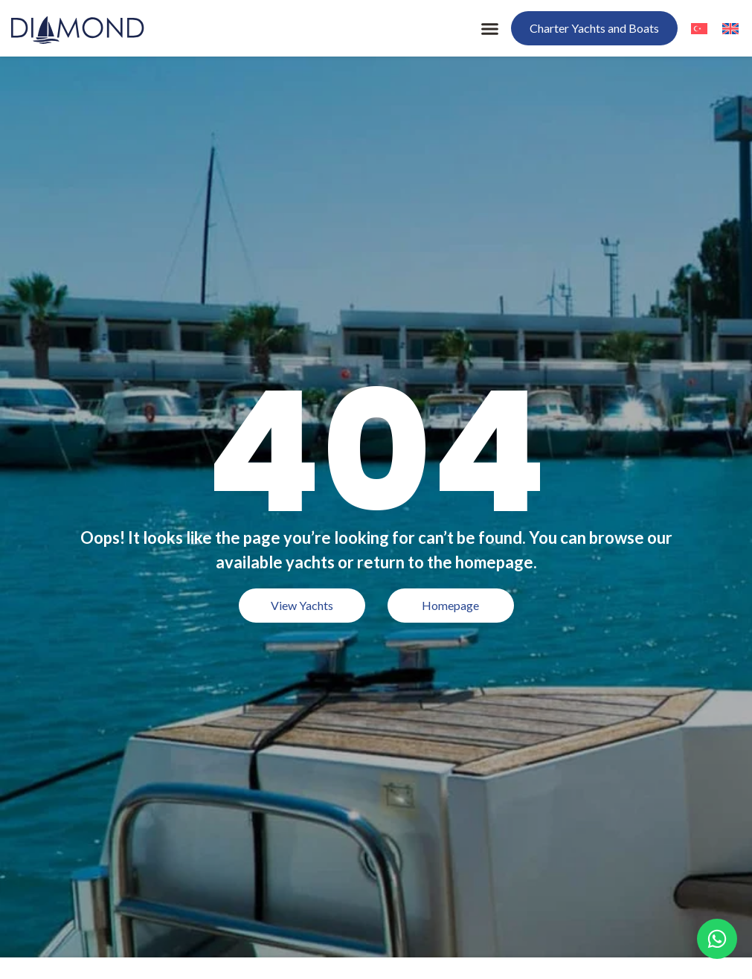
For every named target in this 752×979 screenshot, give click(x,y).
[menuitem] (699, 28)
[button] (490, 28)
